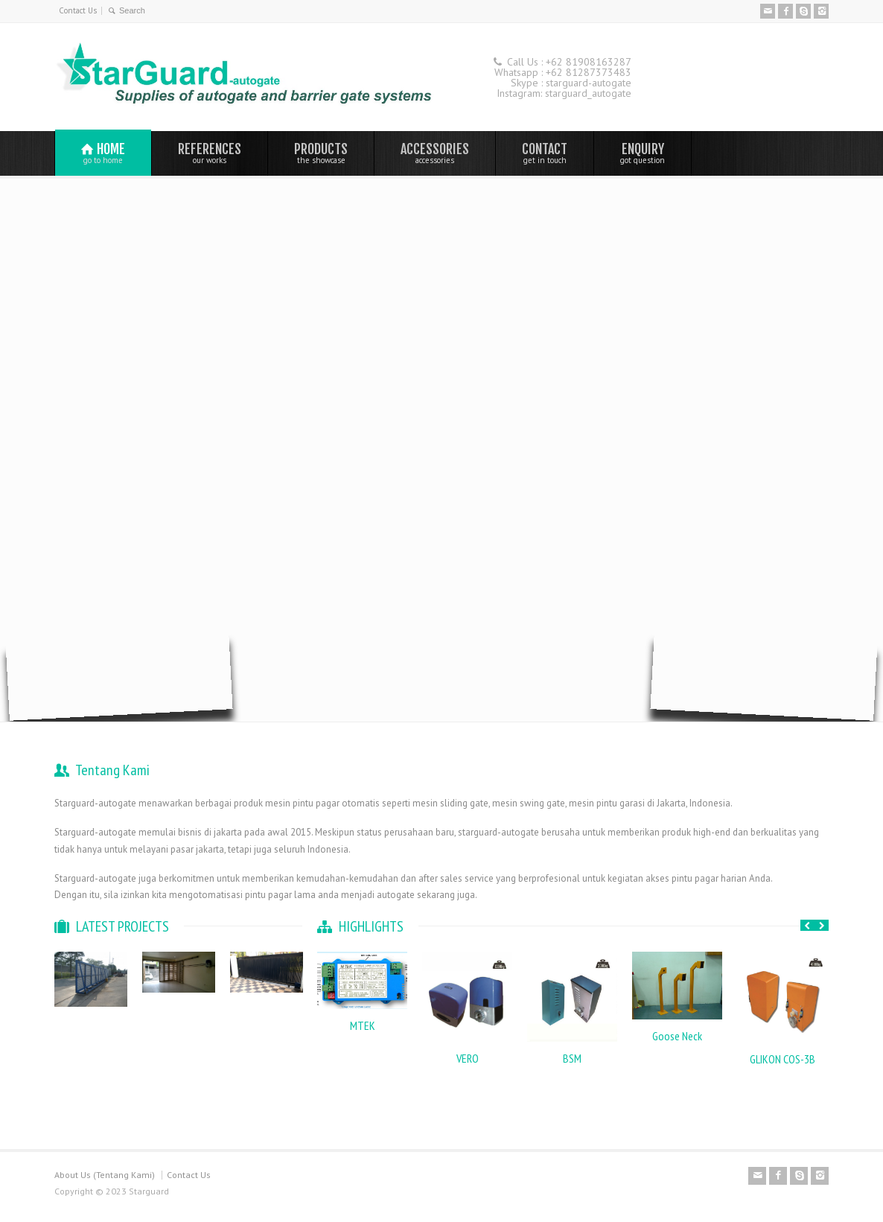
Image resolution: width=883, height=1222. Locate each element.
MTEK (362, 1025)
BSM (572, 1058)
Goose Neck (677, 1035)
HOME (103, 153)
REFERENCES (209, 153)
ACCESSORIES (435, 153)
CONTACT (544, 153)
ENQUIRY (642, 153)
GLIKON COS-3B (782, 1058)
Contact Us (78, 10)
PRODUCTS (321, 153)
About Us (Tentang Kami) (104, 1174)
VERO (467, 1058)
